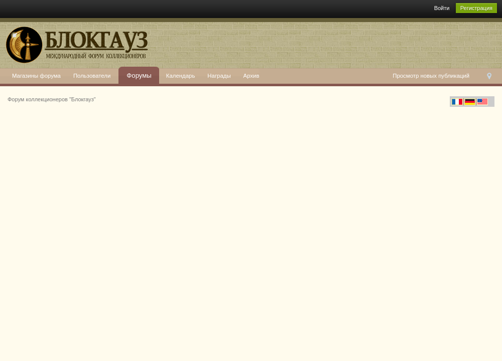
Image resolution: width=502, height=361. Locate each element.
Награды (218, 76)
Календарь (180, 76)
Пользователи (91, 76)
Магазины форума (36, 76)
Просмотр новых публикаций (431, 76)
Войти (442, 8)
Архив (251, 76)
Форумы (139, 75)
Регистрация (476, 8)
